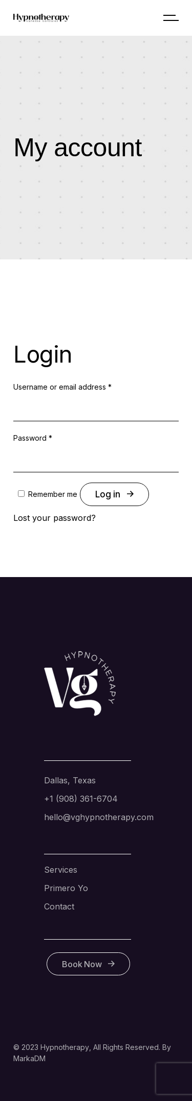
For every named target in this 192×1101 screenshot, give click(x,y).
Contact (59, 906)
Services (60, 870)
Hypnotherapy (64, 1047)
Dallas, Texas (70, 780)
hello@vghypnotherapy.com (99, 817)
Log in (114, 494)
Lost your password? (54, 518)
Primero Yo (66, 888)
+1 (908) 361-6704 (81, 799)
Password (32, 438)
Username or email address (62, 386)
